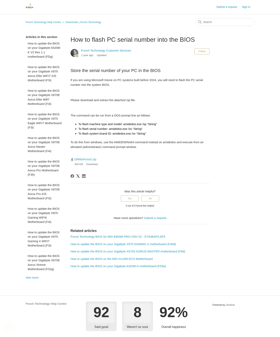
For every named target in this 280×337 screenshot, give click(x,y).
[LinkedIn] (84, 176)
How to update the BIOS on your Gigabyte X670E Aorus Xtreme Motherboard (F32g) (44, 262)
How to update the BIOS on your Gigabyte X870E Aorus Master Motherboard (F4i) (44, 144)
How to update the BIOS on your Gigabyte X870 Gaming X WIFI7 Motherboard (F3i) (44, 239)
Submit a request (226, 6)
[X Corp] (78, 176)
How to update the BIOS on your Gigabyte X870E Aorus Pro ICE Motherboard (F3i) (44, 191)
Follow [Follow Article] (202, 51)
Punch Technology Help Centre (43, 22)
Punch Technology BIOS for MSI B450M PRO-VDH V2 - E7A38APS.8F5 (118, 236)
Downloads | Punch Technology (83, 22)
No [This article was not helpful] (150, 198)
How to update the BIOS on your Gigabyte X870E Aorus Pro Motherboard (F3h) (44, 168)
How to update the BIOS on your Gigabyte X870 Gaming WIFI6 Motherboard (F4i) (44, 215)
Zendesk (230, 305)
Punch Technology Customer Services (106, 50)
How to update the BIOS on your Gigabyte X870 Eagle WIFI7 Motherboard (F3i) (45, 121)
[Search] (224, 22)
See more (32, 277)
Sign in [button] (246, 6)
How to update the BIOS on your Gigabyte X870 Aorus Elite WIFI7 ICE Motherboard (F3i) (44, 73)
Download (92, 164)
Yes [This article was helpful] (130, 198)
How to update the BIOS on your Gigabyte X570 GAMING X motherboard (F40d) (123, 244)
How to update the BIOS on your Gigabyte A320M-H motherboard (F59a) (118, 266)
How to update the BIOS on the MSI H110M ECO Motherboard (112, 258)
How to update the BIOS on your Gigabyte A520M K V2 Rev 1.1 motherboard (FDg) (44, 50)
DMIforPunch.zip (85, 159)
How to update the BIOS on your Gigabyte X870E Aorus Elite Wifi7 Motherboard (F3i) (44, 97)
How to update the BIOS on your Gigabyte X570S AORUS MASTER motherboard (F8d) (128, 251)
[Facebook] (72, 176)
